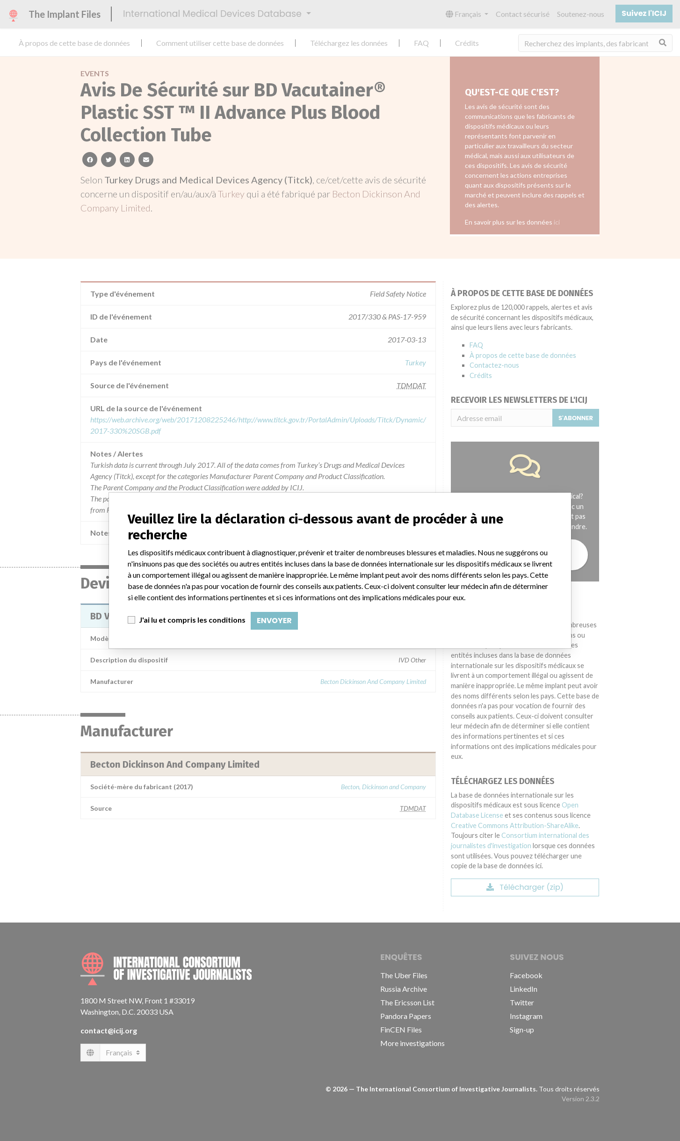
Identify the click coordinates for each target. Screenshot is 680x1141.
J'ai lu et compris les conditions (192, 619)
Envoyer (274, 620)
